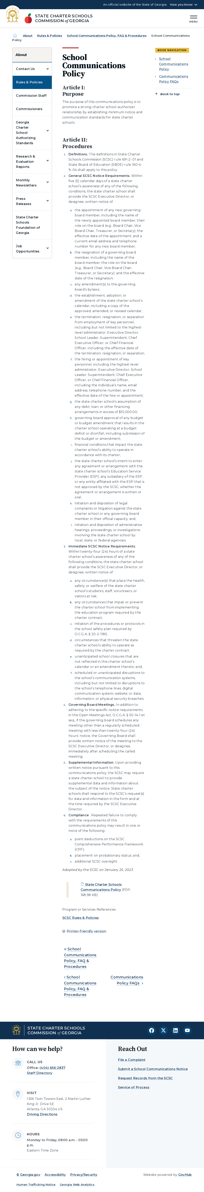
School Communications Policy (173, 64)
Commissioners (29, 109)
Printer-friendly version (87, 931)
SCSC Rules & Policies (80, 918)
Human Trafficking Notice (36, 1184)
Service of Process (133, 1087)
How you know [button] (181, 4)
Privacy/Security (83, 1175)
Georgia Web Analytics (77, 1184)
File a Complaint (131, 1060)
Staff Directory (39, 1073)
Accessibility (55, 1175)
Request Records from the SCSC (145, 1078)
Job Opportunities (27, 248)
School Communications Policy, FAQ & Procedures (106, 35)
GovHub (185, 1175)
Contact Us (25, 69)
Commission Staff (31, 96)
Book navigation (172, 50)
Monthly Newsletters (26, 182)
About (27, 35)
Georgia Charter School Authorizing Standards (25, 132)
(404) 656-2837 (52, 1068)
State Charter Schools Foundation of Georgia (28, 225)
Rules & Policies (49, 35)
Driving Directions (42, 1114)
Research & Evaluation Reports (25, 162)
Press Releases (23, 201)
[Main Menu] (193, 18)
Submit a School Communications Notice (153, 1069)
